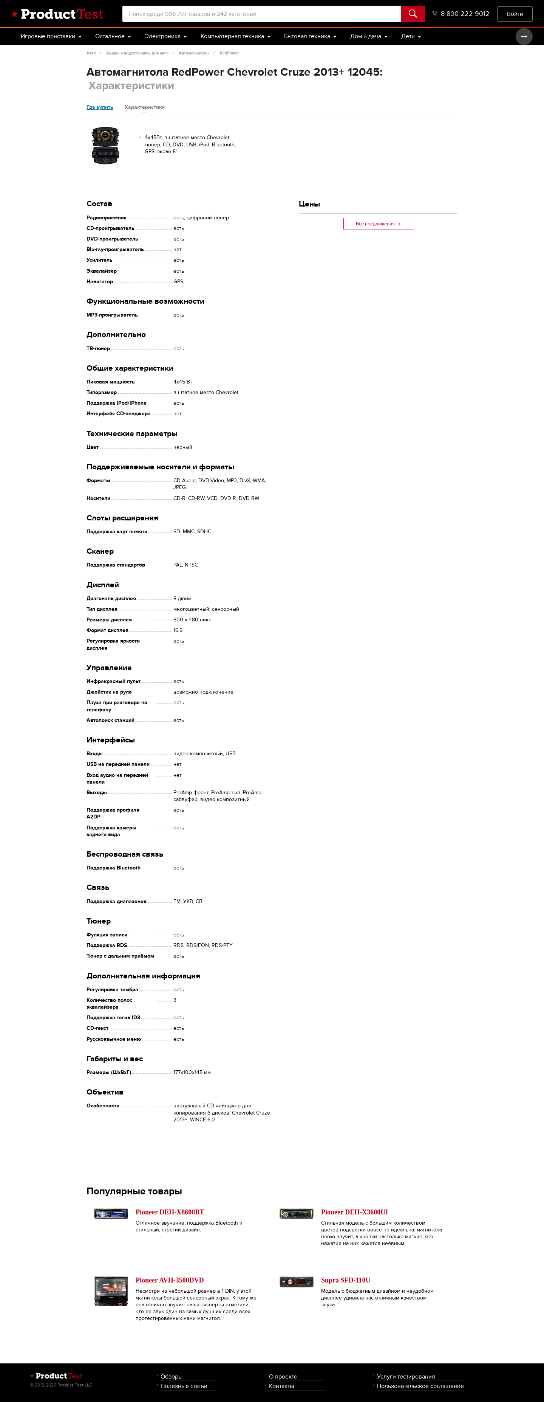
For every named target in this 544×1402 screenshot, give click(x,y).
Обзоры (171, 1376)
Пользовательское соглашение (420, 1386)
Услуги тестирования (406, 1376)
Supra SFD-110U (346, 1280)
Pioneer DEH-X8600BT (170, 1212)
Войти (515, 13)
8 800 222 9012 (461, 14)
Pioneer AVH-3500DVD (170, 1280)
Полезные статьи (184, 1386)
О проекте (283, 1376)
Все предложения (378, 224)
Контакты (281, 1386)
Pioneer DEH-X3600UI (354, 1212)
